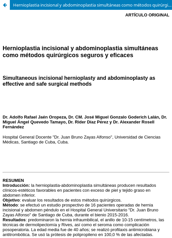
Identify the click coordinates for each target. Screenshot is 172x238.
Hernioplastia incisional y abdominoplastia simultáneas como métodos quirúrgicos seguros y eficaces (92, 5)
